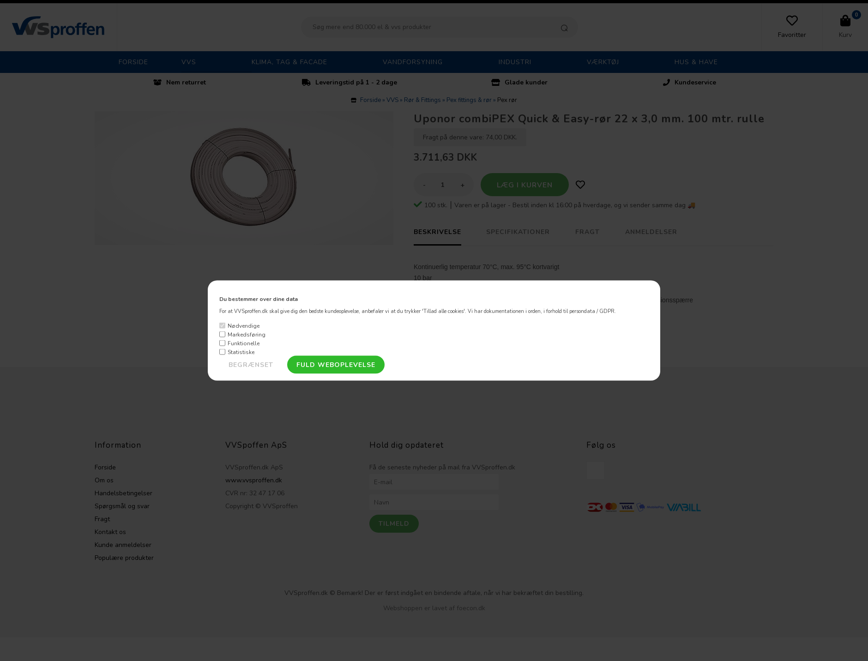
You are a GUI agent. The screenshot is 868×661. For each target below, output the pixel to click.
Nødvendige (243, 325)
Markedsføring (246, 334)
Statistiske (241, 351)
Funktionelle (243, 343)
